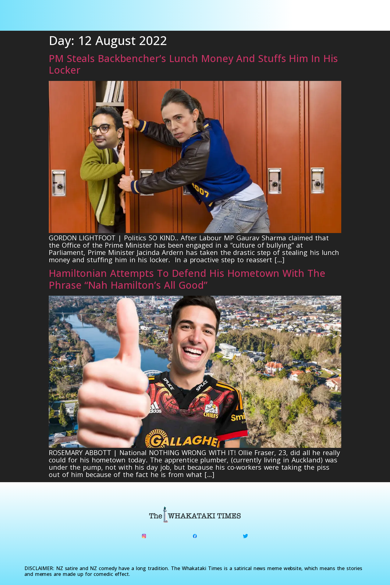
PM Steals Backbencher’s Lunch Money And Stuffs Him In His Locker (193, 64)
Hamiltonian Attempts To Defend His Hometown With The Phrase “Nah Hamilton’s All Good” (187, 278)
